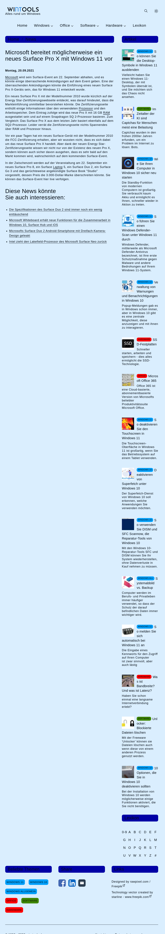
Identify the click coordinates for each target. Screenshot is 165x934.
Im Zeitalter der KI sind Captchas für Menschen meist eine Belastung (139, 118)
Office (65, 25)
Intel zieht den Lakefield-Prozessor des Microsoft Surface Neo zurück (58, 241)
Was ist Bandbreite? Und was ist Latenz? (140, 683)
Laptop (58, 167)
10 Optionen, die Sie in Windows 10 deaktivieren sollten (140, 777)
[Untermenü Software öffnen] (97, 25)
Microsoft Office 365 (147, 378)
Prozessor (86, 108)
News (30, 39)
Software (88, 25)
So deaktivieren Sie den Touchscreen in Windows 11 (139, 429)
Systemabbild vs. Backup (147, 583)
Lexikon (139, 25)
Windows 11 (15, 882)
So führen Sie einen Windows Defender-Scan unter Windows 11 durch (139, 228)
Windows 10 (38, 882)
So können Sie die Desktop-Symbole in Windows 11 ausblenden (139, 61)
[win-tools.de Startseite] (23, 11)
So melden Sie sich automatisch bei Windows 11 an (139, 636)
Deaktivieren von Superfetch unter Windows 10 (139, 479)
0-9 (124, 832)
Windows (42, 25)
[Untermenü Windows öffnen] (51, 25)
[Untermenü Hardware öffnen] (124, 25)
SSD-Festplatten (147, 342)
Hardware (114, 25)
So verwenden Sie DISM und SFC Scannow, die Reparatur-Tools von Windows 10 (139, 531)
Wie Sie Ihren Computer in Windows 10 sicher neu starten (140, 168)
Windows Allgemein (21, 891)
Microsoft (11, 77)
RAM (106, 112)
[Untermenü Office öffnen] (72, 25)
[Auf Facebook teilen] (62, 883)
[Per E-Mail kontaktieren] (82, 883)
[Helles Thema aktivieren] (156, 11)
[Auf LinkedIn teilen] (72, 883)
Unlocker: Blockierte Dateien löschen (139, 725)
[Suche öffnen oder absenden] (146, 11)
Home (22, 25)
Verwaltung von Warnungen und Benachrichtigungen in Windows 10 (140, 291)
